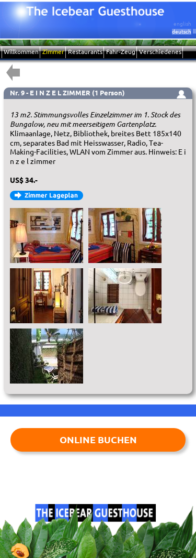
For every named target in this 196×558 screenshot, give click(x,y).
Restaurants (85, 51)
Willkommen (21, 51)
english (182, 24)
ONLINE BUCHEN (98, 439)
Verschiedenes (160, 51)
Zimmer (53, 51)
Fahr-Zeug (120, 51)
